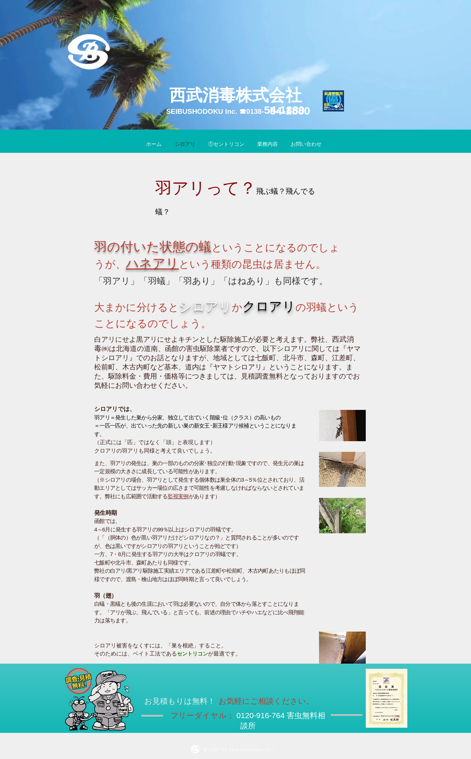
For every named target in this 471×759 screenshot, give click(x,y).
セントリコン (192, 654)
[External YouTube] (356, 573)
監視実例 (178, 496)
